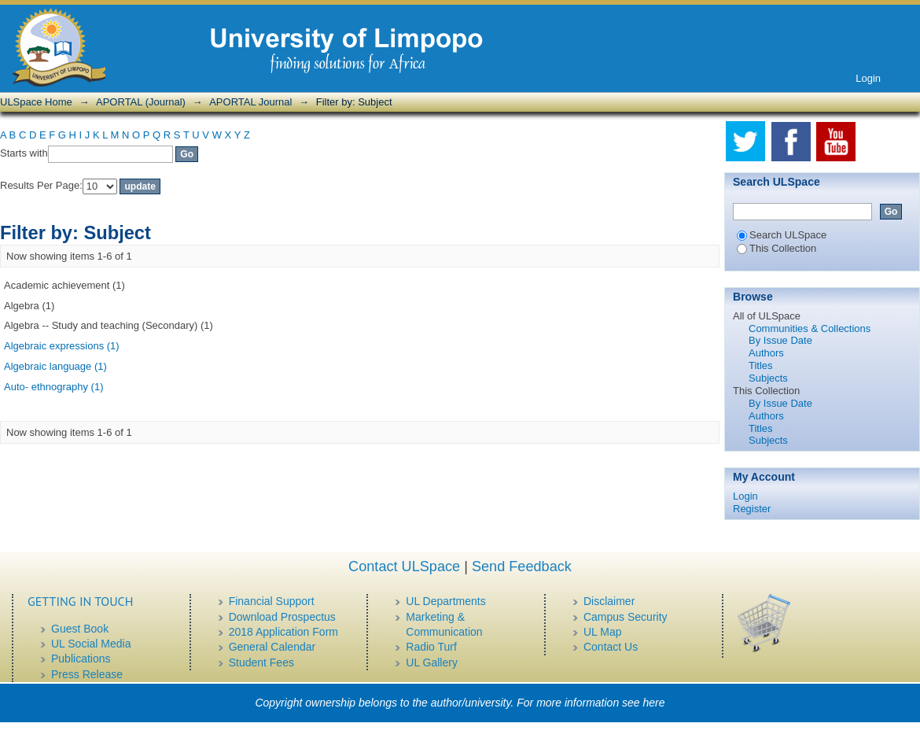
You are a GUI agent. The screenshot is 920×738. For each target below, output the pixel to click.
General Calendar (272, 646)
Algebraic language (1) (55, 366)
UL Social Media (91, 643)
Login (868, 78)
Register (752, 509)
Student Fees (261, 662)
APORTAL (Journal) (141, 102)
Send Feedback (522, 566)
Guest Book (80, 628)
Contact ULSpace (404, 566)
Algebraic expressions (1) (62, 346)
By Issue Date (780, 340)
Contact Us (610, 646)
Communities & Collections (809, 328)
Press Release (87, 674)
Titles (761, 365)
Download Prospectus (282, 617)
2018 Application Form (283, 631)
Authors (766, 353)
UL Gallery (432, 662)
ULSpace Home (36, 102)
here (654, 702)
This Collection (776, 248)
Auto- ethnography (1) (53, 387)
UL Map (602, 631)
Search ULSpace (781, 235)
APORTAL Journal (250, 102)
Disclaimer (609, 601)
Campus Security (625, 617)
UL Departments (445, 601)
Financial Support (272, 601)
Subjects (768, 378)
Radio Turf (431, 646)
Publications (81, 658)
